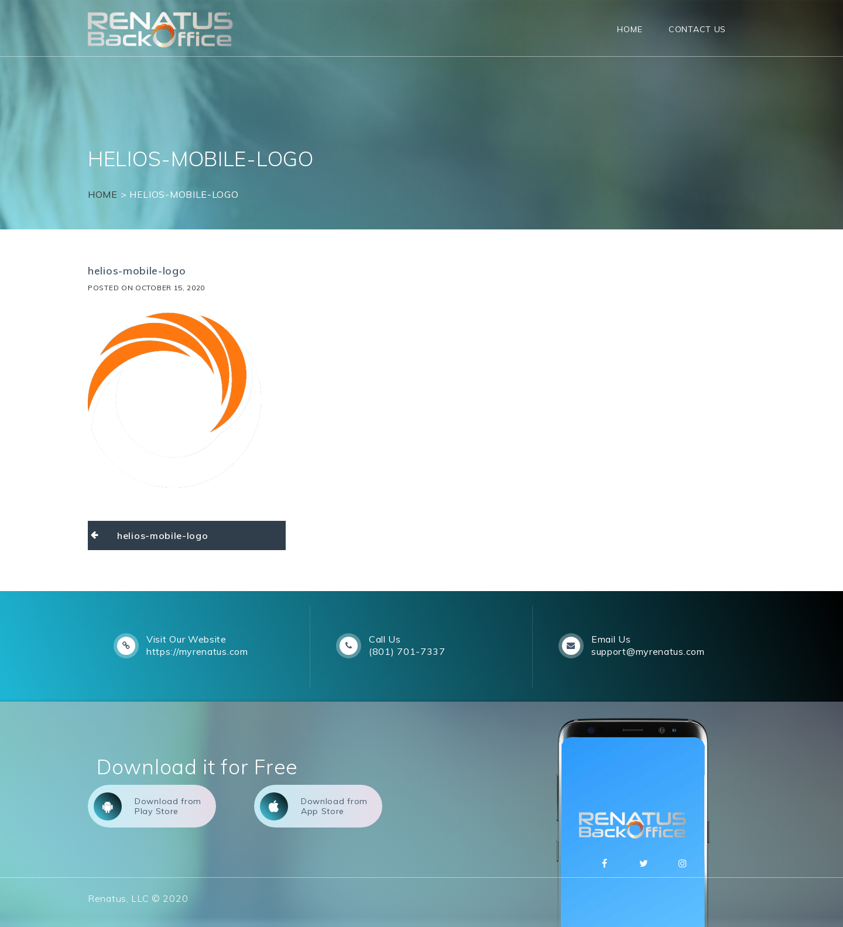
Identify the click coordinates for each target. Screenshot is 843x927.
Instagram (683, 863)
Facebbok (604, 863)
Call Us (385, 639)
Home (629, 29)
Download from (147, 806)
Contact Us (697, 29)
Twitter (644, 863)
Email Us (611, 639)
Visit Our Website (186, 639)
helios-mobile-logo (162, 535)
